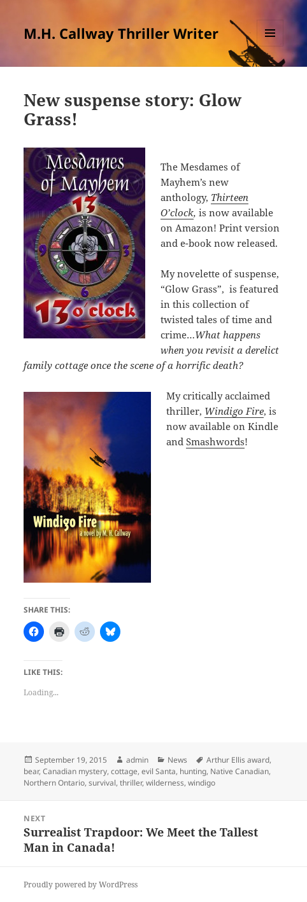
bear (31, 771)
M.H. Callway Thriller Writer (121, 33)
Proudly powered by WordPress (81, 884)
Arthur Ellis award (237, 759)
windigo (201, 782)
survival (102, 782)
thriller (131, 782)
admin (137, 759)
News (177, 759)
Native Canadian (239, 771)
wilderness (165, 782)
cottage (124, 771)
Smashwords (215, 441)
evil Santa (158, 771)
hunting (193, 771)
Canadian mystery (75, 771)
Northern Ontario (54, 782)
